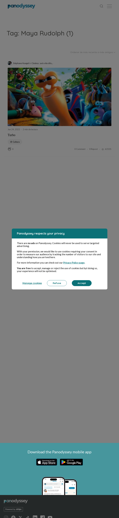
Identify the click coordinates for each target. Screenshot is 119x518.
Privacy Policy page (74, 262)
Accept (82, 283)
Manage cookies (32, 283)
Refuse (57, 283)
